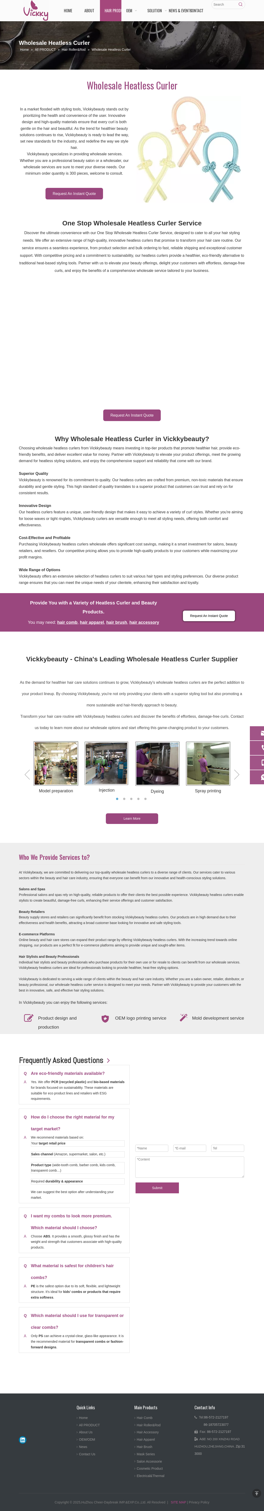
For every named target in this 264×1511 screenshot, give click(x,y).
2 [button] (125, 799)
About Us (86, 1432)
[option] (56, 767)
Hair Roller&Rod (149, 1425)
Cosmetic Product (150, 1468)
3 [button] (132, 799)
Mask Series (146, 1454)
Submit (157, 1188)
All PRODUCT (89, 1425)
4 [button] (139, 799)
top (256, 1493)
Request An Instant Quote (74, 194)
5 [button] (146, 799)
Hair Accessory (148, 1432)
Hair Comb (145, 1418)
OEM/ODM (87, 1439)
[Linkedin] (22, 1440)
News (83, 1447)
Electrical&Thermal (150, 1476)
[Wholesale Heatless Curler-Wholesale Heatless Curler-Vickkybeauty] (188, 149)
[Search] (224, 4)
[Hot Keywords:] (240, 4)
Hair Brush (144, 1447)
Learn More (132, 818)
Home (83, 1418)
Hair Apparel (146, 1439)
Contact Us (87, 1454)
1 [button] (118, 799)
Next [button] (236, 775)
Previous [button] (27, 775)
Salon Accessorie (149, 1461)
